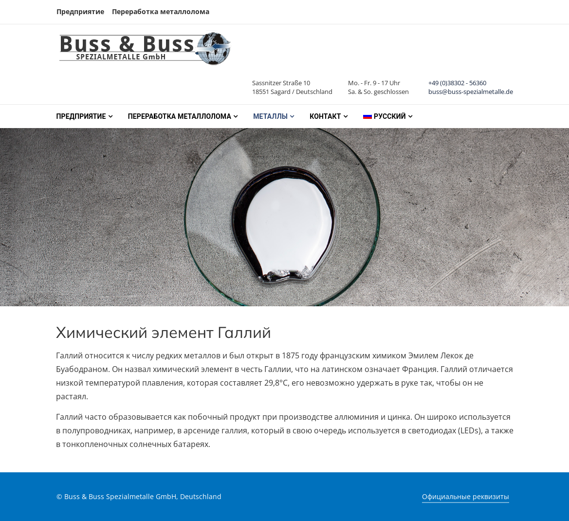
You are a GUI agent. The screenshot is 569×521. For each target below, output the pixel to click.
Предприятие (80, 11)
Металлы (270, 116)
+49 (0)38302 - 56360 (457, 82)
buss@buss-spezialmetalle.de (470, 91)
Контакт (325, 116)
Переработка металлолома (160, 11)
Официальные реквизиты (465, 496)
